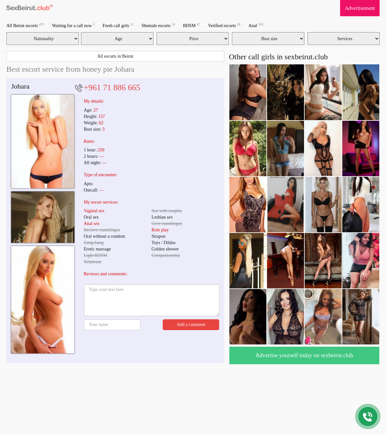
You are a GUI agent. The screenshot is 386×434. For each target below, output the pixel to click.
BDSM (191, 25)
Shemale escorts (158, 25)
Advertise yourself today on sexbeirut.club (304, 355)
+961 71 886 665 (112, 87)
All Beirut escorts (25, 25)
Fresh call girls (118, 25)
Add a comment (191, 324)
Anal (256, 25)
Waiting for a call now (73, 25)
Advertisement (360, 8)
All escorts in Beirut (115, 56)
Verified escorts (224, 25)
